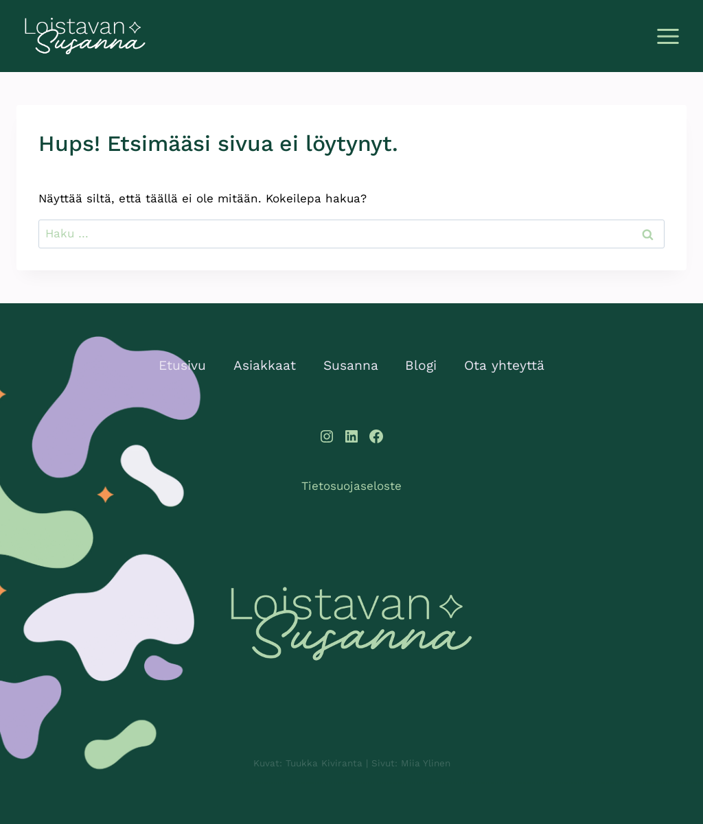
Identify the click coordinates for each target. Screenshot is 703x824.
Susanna (350, 365)
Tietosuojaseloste (351, 486)
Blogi (421, 365)
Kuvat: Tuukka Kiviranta (306, 762)
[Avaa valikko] (668, 36)
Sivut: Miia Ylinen (411, 762)
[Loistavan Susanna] (351, 624)
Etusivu (182, 365)
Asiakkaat (264, 365)
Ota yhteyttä (504, 365)
